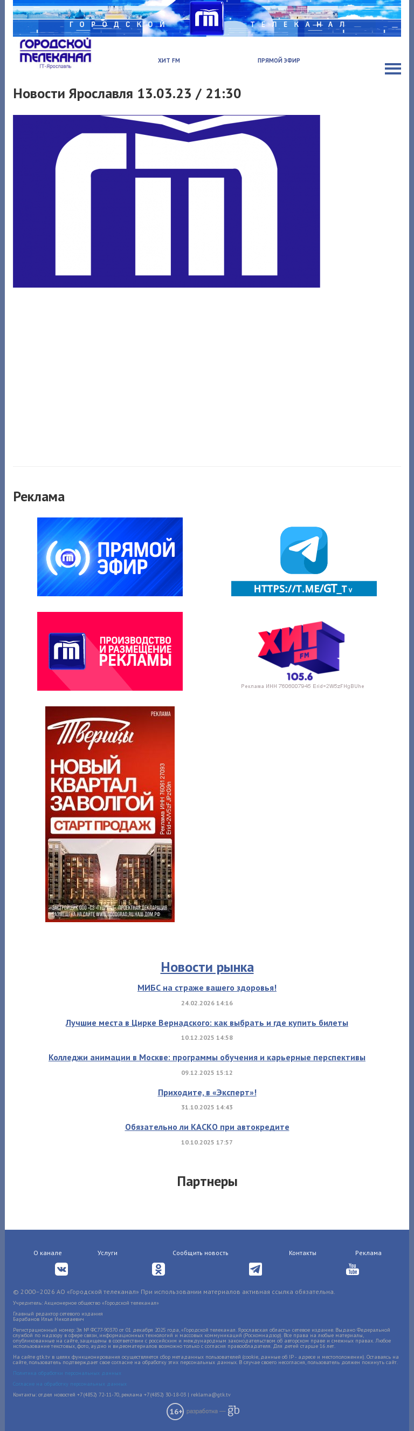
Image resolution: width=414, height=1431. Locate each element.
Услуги (108, 1253)
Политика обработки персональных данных (67, 1373)
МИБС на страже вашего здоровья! (207, 987)
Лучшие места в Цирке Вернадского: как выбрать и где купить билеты (207, 1022)
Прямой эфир (279, 60)
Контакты (302, 1253)
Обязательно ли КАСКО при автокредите (207, 1126)
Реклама (368, 1253)
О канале (47, 1253)
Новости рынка (207, 967)
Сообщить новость (200, 1253)
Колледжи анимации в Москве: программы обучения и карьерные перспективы (207, 1057)
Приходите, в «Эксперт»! (207, 1092)
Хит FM (169, 60)
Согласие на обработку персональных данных (70, 1383)
